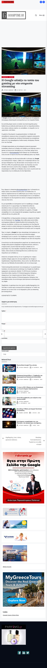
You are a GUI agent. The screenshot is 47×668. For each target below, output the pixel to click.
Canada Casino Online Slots (11, 615)
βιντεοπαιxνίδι (14, 152)
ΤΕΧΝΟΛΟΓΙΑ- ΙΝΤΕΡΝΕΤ (8, 77)
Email (3, 331)
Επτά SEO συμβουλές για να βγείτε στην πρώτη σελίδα (29, 398)
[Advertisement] (23, 33)
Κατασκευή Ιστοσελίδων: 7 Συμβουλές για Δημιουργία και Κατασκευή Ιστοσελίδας (29, 376)
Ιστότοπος (4, 338)
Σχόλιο (4, 311)
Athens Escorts (7, 567)
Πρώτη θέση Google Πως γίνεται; (27, 365)
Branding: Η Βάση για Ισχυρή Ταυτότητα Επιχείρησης (29, 409)
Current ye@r (6, 351)
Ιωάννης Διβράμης (23, 412)
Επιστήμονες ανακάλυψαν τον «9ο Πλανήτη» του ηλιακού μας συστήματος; (29, 422)
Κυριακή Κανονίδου (8, 90)
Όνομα (4, 323)
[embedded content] (14, 180)
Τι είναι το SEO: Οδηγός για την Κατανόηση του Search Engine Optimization (30, 388)
